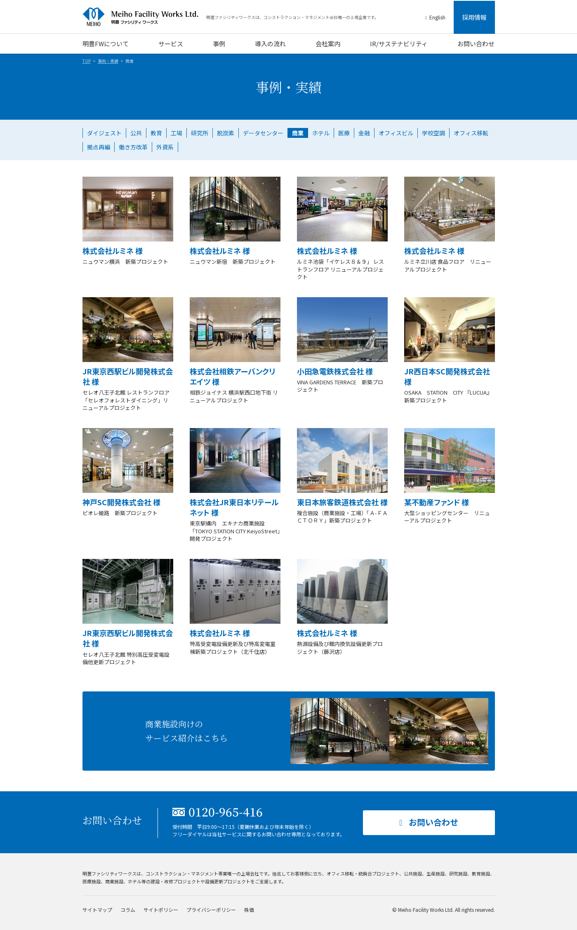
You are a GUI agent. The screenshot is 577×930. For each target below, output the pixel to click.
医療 (344, 133)
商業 (298, 133)
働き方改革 (133, 147)
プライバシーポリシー (211, 909)
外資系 (165, 147)
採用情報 (474, 17)
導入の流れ (270, 43)
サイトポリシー (161, 909)
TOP (86, 61)
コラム (127, 909)
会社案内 (328, 43)
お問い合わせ (476, 43)
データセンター (263, 133)
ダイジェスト (104, 133)
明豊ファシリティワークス (144, 17)
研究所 (199, 133)
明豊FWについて (105, 43)
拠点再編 (98, 147)
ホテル (321, 133)
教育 (156, 133)
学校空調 (433, 133)
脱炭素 (225, 133)
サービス (170, 43)
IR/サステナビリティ (399, 43)
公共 (136, 133)
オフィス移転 (471, 133)
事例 (219, 43)
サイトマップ (97, 909)
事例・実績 (108, 61)
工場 (176, 133)
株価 (249, 909)
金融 (364, 133)
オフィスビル (396, 133)
